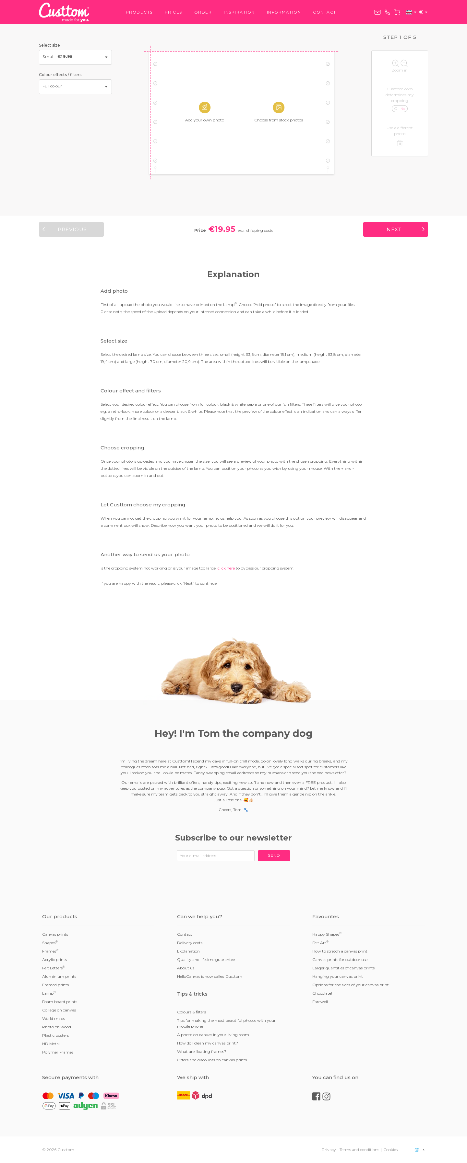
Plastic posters (55, 1035)
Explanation (188, 951)
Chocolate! (322, 993)
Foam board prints (59, 1001)
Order (203, 12)
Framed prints (55, 984)
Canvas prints (55, 934)
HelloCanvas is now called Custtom (209, 976)
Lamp (49, 993)
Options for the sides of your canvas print (350, 984)
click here (226, 568)
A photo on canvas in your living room (213, 1034)
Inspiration (239, 12)
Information (284, 12)
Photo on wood (56, 1026)
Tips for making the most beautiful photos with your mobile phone (226, 1023)
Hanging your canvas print (337, 976)
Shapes (50, 942)
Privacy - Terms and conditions (350, 1149)
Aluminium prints (59, 976)
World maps (53, 1018)
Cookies (390, 1149)
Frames (50, 951)
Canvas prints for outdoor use (339, 959)
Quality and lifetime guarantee (206, 959)
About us (185, 967)
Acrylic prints (54, 959)
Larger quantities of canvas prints (343, 967)
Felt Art (320, 942)
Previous (72, 229)
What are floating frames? (201, 1051)
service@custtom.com (377, 12)
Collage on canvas (59, 1010)
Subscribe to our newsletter (233, 837)
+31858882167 (387, 12)
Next (394, 229)
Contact (324, 12)
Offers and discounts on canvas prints (212, 1059)
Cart (397, 12)
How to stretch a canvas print (339, 951)
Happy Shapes (326, 934)
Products (139, 12)
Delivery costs (189, 942)
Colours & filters (191, 1012)
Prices (173, 12)
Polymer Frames (57, 1052)
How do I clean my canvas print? (207, 1043)
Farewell (320, 1001)
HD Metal (51, 1043)
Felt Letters (53, 967)
